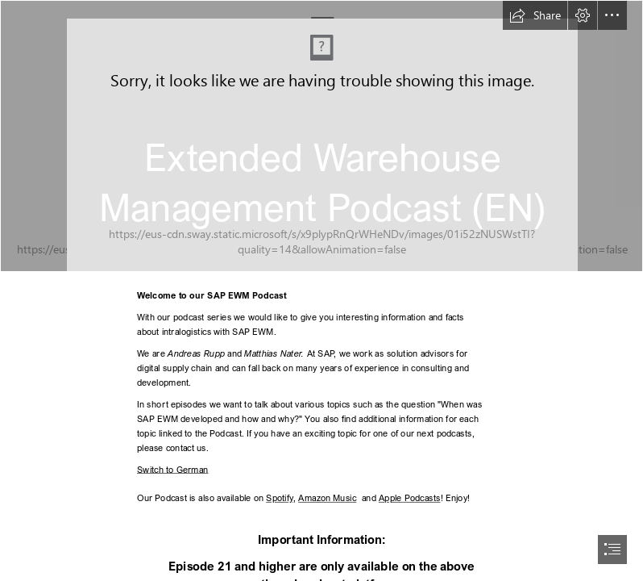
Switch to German (173, 468)
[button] (535, 15)
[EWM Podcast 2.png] (321, 136)
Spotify (279, 498)
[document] (321, 290)
